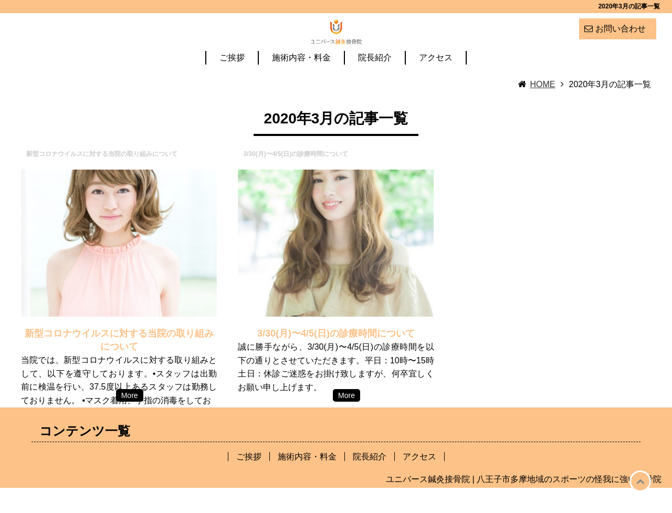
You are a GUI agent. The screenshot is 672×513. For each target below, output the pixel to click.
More (129, 420)
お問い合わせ (620, 28)
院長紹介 (375, 83)
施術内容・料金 (301, 83)
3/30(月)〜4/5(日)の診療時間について (336, 358)
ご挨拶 (232, 83)
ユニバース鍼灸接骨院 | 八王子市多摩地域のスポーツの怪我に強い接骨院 (524, 504)
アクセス (436, 83)
